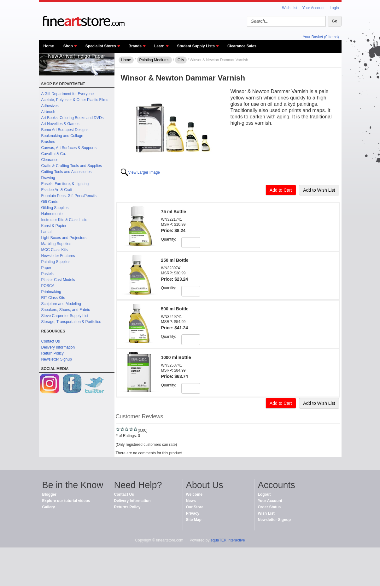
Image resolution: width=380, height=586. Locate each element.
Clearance (50, 160)
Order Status (269, 507)
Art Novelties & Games (60, 124)
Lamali (46, 232)
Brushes (48, 142)
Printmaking (51, 292)
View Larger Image (144, 172)
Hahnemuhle (52, 214)
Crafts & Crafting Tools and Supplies (71, 166)
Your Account (313, 8)
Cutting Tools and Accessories (66, 172)
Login (334, 8)
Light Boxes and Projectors (63, 238)
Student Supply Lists (196, 46)
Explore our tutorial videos (66, 501)
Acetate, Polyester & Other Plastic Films (74, 100)
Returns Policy (127, 507)
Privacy (193, 513)
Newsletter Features (58, 256)
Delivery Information (58, 347)
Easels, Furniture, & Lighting (65, 184)
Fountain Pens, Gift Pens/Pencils (68, 196)
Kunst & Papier (54, 226)
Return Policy (52, 353)
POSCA (48, 286)
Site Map (194, 519)
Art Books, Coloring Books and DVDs (72, 118)
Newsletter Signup (56, 359)
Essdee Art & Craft (57, 190)
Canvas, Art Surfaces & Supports (68, 148)
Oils (181, 60)
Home (49, 46)
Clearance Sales (241, 46)
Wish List (289, 8)
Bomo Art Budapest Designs (65, 130)
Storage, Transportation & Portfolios (71, 322)
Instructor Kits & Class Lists (64, 220)
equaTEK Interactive (228, 540)
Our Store (194, 507)
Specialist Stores (100, 46)
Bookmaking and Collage (62, 136)
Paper (46, 268)
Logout (264, 494)
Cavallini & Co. (53, 154)
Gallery (48, 507)
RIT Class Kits (53, 298)
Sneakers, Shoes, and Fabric (65, 310)
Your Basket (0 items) (321, 37)
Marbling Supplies (56, 244)
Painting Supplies (56, 262)
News (191, 501)
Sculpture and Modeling (61, 304)
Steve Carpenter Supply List (64, 316)
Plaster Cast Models (58, 280)
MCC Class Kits (54, 250)
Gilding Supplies (55, 208)
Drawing (48, 178)
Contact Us (50, 341)
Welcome (194, 494)
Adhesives (50, 106)
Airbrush (48, 112)
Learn (159, 46)
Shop (68, 46)
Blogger (49, 494)
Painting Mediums (154, 60)
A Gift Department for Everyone (67, 94)
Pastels (47, 274)
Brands (135, 46)
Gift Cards (49, 202)
